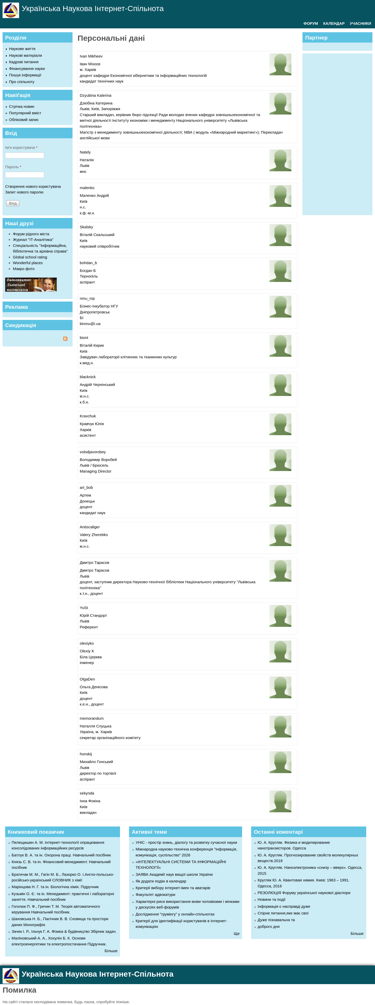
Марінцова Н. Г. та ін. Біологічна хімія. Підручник (55, 887)
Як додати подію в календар (160, 881)
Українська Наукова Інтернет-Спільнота (93, 8)
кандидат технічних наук (101, 81)
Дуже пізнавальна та (276, 920)
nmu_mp (87, 298)
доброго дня (269, 926)
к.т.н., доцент (91, 593)
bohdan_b (88, 263)
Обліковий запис (24, 119)
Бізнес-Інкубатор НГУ (99, 306)
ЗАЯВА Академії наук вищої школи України (174, 874)
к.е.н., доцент (92, 704)
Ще (237, 933)
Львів (84, 165)
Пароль (13, 167)
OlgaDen (87, 679)
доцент (86, 507)
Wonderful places (28, 263)
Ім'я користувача (21, 147)
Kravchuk (88, 416)
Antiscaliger (90, 527)
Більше (111, 951)
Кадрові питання (23, 62)
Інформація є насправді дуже (284, 906)
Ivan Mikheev (91, 56)
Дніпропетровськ (95, 312)
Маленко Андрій (94, 195)
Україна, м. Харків (96, 732)
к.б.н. (84, 402)
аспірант (87, 282)
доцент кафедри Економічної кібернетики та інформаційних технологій (143, 75)
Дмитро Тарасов (94, 562)
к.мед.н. (87, 363)
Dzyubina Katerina (95, 95)
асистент (88, 435)
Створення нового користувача (33, 186)
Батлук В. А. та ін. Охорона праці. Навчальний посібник (61, 855)
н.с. (83, 207)
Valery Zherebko (94, 534)
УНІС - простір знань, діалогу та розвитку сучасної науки (186, 842)
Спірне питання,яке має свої (283, 913)
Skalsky (86, 227)
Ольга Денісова (94, 687)
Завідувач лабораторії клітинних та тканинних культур (128, 357)
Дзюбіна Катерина (96, 103)
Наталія (87, 160)
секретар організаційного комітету (110, 737)
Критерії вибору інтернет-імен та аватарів (172, 888)
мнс (83, 171)
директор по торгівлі (98, 773)
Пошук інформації (25, 75)
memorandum (92, 718)
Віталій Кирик (92, 345)
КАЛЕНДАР (334, 23)
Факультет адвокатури (155, 894)
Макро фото (24, 268)
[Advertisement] (340, 133)
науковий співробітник (99, 246)
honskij (86, 754)
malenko (87, 187)
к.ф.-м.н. (87, 213)
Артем (85, 495)
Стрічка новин (21, 106)
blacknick (88, 377)
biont (84, 337)
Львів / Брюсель (94, 465)
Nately (85, 152)
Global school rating (30, 257)
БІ (81, 317)
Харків (85, 429)
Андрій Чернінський (97, 384)
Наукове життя (22, 48)
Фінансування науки (27, 68)
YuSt (84, 607)
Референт (89, 627)
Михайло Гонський (96, 761)
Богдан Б (88, 270)
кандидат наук (92, 512)
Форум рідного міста (31, 234)
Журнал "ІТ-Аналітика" (33, 239)
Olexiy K (87, 651)
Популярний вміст (25, 113)
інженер (87, 662)
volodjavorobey (93, 452)
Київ (83, 201)
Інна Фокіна (90, 801)
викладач (88, 812)
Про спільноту (21, 81)
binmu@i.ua (90, 323)
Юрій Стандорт (93, 615)
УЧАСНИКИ (360, 23)
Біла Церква (91, 657)
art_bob (86, 487)
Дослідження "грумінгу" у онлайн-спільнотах (174, 914)
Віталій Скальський (97, 234)
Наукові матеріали (25, 55)
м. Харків (88, 69)
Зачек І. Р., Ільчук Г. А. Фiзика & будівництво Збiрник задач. (64, 931)
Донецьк (87, 501)
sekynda (87, 793)
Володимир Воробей (98, 459)
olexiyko (87, 643)
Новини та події (271, 899)
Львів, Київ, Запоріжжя (100, 109)
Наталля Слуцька (95, 726)
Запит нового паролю (24, 192)
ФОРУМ (311, 23)
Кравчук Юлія (92, 424)
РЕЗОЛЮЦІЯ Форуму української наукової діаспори (304, 892)
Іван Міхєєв (90, 64)
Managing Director (95, 471)
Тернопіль (89, 276)
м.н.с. (85, 396)
